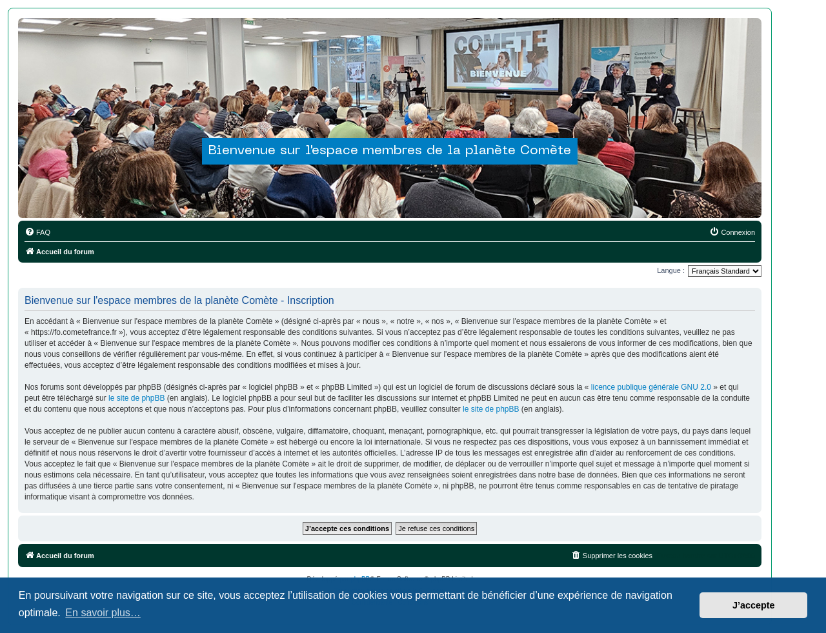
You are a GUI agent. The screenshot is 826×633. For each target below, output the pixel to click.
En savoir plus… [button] (103, 612)
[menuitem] (37, 232)
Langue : (671, 270)
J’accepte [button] (753, 605)
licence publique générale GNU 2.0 (651, 387)
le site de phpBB (136, 398)
